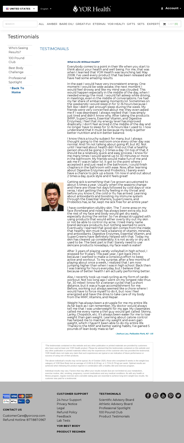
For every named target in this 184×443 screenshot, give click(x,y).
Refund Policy (67, 412)
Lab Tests (63, 420)
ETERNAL (99, 24)
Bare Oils (66, 24)
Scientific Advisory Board (116, 400)
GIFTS (131, 24)
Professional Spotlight (115, 408)
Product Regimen (71, 431)
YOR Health (116, 24)
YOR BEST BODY (68, 426)
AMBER (52, 24)
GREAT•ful (83, 24)
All (41, 24)
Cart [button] (170, 24)
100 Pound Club (111, 412)
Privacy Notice (67, 404)
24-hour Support (69, 400)
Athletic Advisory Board (116, 404)
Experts (153, 24)
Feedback (64, 416)
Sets (140, 24)
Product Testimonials (114, 416)
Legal (61, 408)
